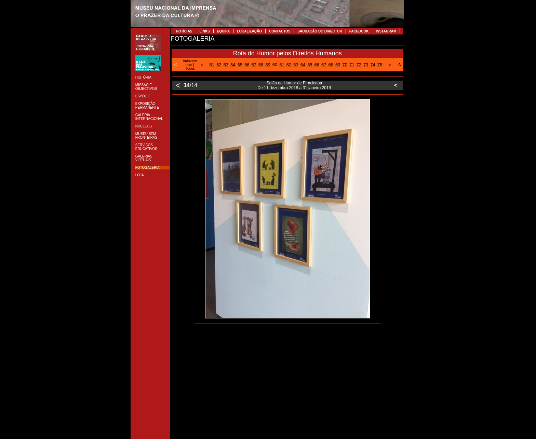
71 (351, 64)
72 (358, 64)
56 (246, 64)
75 (379, 64)
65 (309, 64)
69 (337, 64)
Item (189, 65)
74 (372, 64)
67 (323, 64)
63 (295, 64)
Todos (190, 68)
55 (239, 64)
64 (302, 64)
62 (288, 64)
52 (218, 64)
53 (226, 64)
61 (281, 64)
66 (316, 64)
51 (212, 64)
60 (274, 64)
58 (260, 64)
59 (267, 64)
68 (331, 64)
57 (253, 64)
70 (344, 64)
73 (365, 64)
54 (232, 64)
